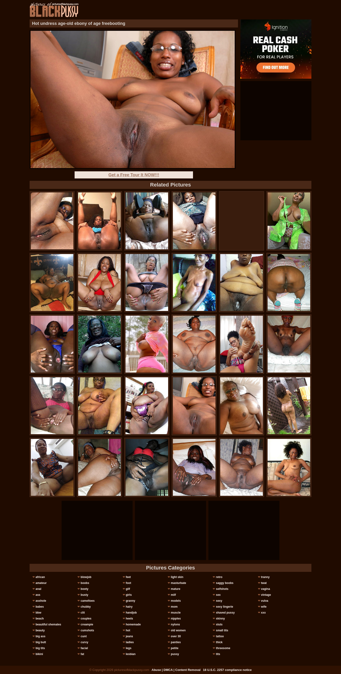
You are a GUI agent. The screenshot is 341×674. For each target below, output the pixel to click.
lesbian (130, 654)
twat (264, 583)
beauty (40, 630)
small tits (222, 630)
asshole (41, 600)
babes (40, 606)
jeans (129, 636)
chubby (86, 606)
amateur (41, 583)
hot (128, 630)
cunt (84, 636)
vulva (264, 600)
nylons (175, 624)
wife (263, 606)
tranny (265, 577)
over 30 (176, 636)
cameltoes (88, 600)
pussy (175, 654)
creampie (87, 624)
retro (219, 577)
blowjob (86, 577)
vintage (266, 595)
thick (219, 642)
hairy (129, 606)
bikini (39, 654)
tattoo (220, 636)
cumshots (87, 630)
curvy (84, 642)
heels (129, 618)
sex (218, 595)
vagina (265, 589)
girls (129, 595)
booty (85, 589)
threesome (223, 648)
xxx (263, 612)
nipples (176, 618)
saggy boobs (224, 583)
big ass (40, 636)
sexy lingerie (224, 606)
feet (128, 577)
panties (176, 642)
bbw (38, 612)
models (176, 600)
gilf (128, 589)
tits (218, 654)
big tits (40, 648)
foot (128, 583)
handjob (131, 612)
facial (84, 648)
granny (130, 600)
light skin (177, 577)
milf (173, 595)
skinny (220, 618)
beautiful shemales (48, 624)
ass (38, 595)
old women (178, 630)
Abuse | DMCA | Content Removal (176, 670)
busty (84, 595)
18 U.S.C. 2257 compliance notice (227, 670)
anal (38, 589)
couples (86, 618)
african (40, 577)
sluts (219, 624)
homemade (133, 624)
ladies (130, 642)
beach (40, 618)
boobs (85, 583)
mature (175, 589)
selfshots (222, 589)
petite (174, 648)
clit (83, 612)
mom (174, 606)
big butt (41, 642)
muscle (175, 612)
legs (128, 648)
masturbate (178, 583)
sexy (219, 600)
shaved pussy (225, 612)
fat (82, 654)
